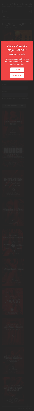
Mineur (17, 75)
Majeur (17, 70)
